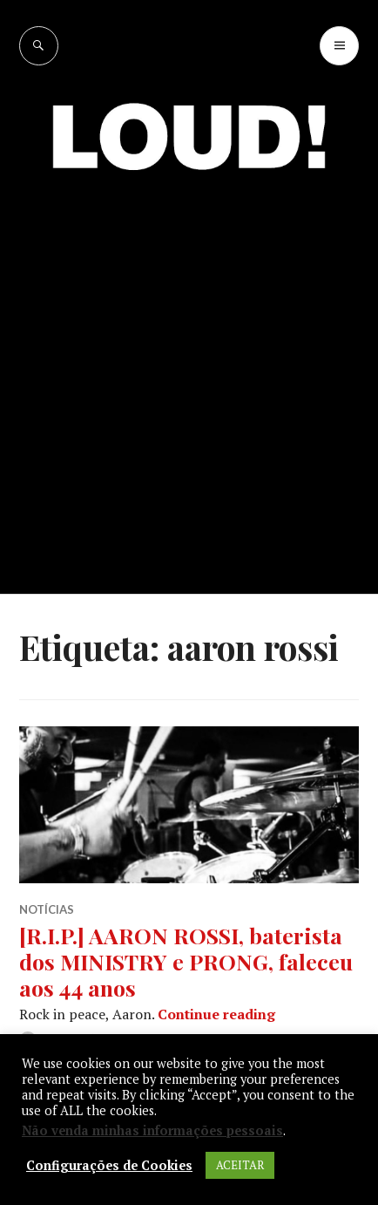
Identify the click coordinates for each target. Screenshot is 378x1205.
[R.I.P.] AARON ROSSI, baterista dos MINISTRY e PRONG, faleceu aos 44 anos (186, 961)
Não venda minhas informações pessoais (152, 1130)
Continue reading (216, 1014)
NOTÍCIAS (46, 909)
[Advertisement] (189, 397)
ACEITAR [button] (240, 1165)
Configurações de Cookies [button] (109, 1166)
